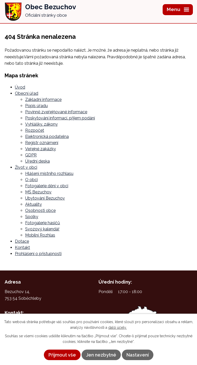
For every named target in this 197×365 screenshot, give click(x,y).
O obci (31, 179)
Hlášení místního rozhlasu (49, 173)
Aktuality (33, 204)
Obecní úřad (26, 93)
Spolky (31, 216)
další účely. (117, 327)
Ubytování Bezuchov (45, 198)
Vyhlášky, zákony (41, 124)
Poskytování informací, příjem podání (60, 118)
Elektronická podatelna (47, 136)
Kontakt (22, 247)
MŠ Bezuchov (38, 192)
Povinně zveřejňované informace (56, 111)
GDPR (31, 155)
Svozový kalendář (42, 229)
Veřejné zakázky (40, 148)
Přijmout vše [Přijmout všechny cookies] (62, 355)
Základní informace (43, 99)
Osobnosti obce (40, 210)
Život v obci (26, 167)
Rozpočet (34, 130)
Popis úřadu (36, 105)
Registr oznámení (41, 142)
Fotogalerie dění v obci (46, 185)
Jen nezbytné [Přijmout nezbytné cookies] (101, 355)
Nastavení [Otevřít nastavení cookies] (137, 355)
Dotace (22, 241)
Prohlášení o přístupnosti (38, 253)
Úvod (20, 87)
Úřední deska (37, 161)
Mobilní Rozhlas (40, 235)
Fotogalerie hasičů (42, 222)
